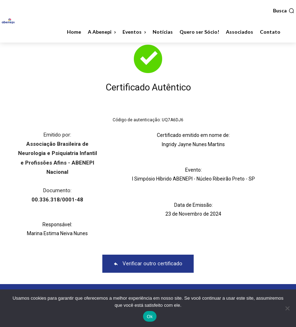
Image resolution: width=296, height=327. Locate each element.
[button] (283, 10)
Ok (150, 316)
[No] (287, 308)
